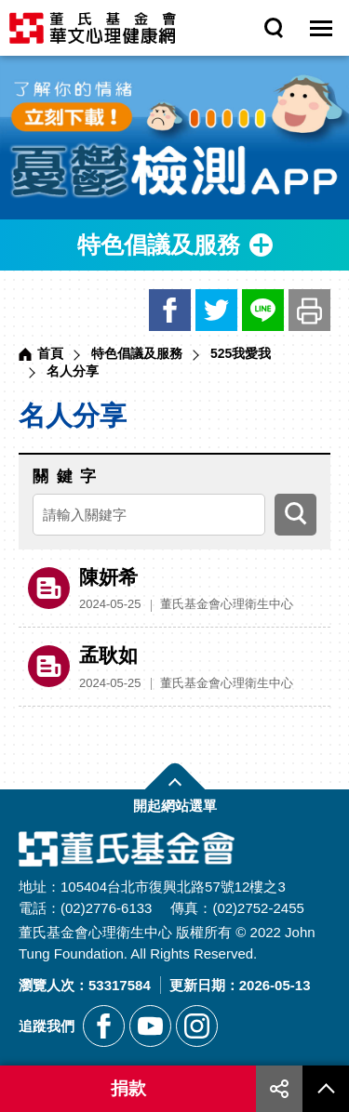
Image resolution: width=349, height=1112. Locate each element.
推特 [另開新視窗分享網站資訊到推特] (216, 310)
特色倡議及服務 (136, 353)
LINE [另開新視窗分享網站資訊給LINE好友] (263, 310)
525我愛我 (240, 353)
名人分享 (73, 371)
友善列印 (309, 310)
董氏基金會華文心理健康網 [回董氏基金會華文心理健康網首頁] (92, 28)
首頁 (50, 353)
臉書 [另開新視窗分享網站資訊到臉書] (170, 310)
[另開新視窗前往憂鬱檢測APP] (174, 137)
